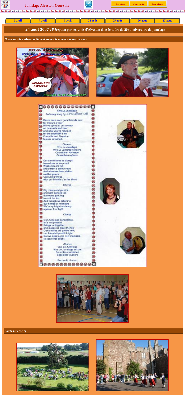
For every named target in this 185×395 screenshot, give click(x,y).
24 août (92, 20)
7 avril (43, 20)
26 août (142, 20)
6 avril (18, 20)
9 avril (68, 20)
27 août (167, 20)
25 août (117, 20)
